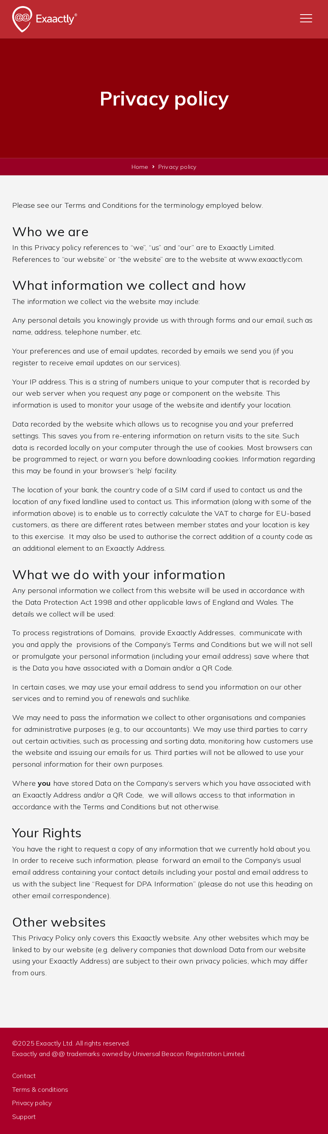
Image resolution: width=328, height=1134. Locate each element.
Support (24, 1116)
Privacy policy (32, 1103)
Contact (24, 1075)
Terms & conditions (40, 1089)
